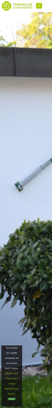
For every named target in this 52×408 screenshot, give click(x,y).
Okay (11, 399)
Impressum (35, 380)
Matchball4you (38, 392)
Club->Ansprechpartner (26, 364)
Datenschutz (28, 224)
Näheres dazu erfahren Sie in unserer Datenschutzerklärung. (12, 383)
